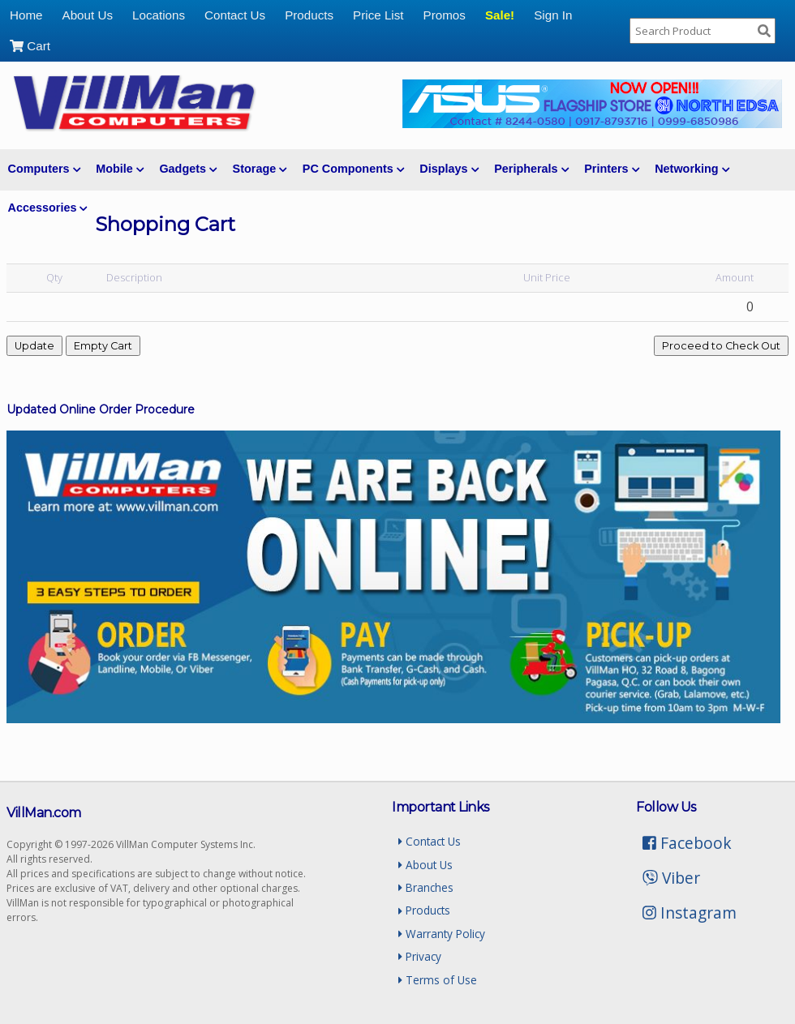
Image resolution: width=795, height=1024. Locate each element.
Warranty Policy (441, 933)
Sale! (499, 15)
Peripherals (531, 168)
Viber (671, 878)
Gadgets (188, 168)
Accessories (48, 207)
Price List (378, 15)
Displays (449, 168)
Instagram (689, 912)
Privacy (419, 956)
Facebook (687, 843)
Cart (30, 46)
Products (309, 15)
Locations (158, 15)
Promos (444, 15)
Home (26, 15)
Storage (260, 168)
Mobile (120, 168)
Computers (44, 168)
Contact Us (234, 15)
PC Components (353, 168)
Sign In (553, 15)
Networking (692, 168)
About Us (87, 15)
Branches (425, 887)
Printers (611, 168)
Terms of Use (437, 980)
